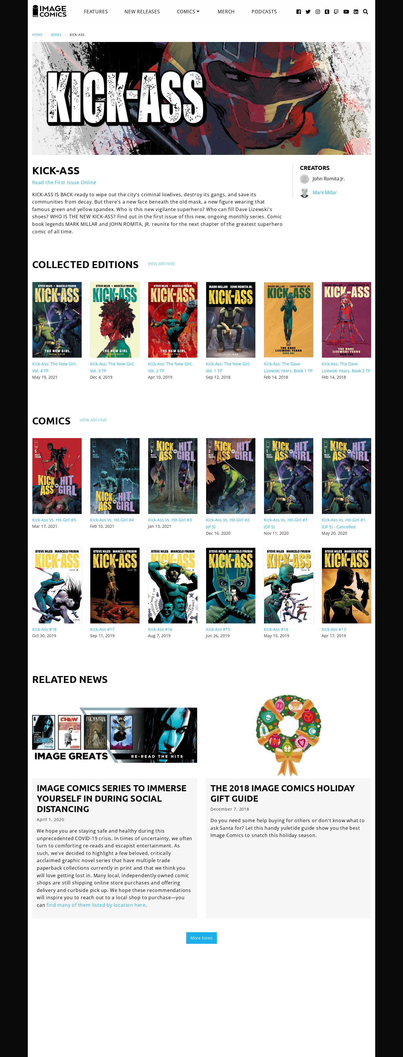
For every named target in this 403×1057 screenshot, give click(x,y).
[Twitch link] (336, 11)
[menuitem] (96, 11)
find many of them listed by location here (96, 905)
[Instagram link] (318, 11)
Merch (226, 11)
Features (96, 11)
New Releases (142, 11)
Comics (186, 11)
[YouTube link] (346, 11)
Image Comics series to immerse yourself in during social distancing (111, 798)
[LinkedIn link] (356, 11)
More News (201, 938)
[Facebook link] (298, 11)
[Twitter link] (308, 11)
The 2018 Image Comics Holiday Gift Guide (282, 793)
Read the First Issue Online (64, 182)
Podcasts (264, 11)
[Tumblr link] (327, 11)
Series (56, 34)
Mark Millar (325, 192)
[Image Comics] (49, 11)
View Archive (161, 263)
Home (37, 34)
